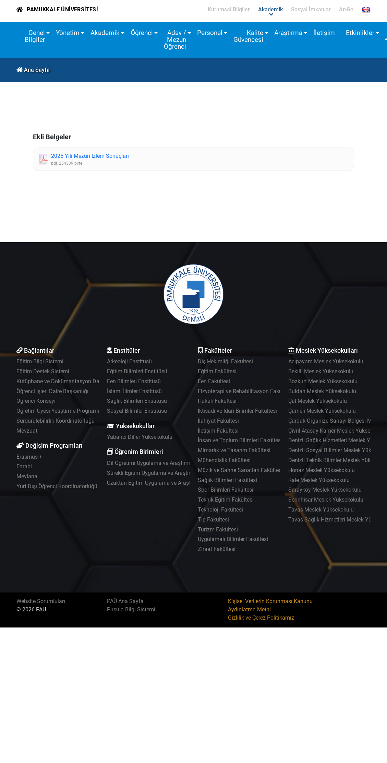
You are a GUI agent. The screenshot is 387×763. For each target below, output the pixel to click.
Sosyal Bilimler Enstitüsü (137, 411)
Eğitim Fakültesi (217, 371)
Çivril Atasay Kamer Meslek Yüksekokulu (337, 430)
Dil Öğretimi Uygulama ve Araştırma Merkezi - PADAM (171, 463)
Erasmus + (29, 457)
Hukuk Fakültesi (217, 401)
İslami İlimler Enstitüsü (134, 391)
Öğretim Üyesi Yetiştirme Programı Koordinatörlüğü (78, 411)
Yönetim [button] (68, 33)
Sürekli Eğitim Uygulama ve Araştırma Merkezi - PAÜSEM (175, 473)
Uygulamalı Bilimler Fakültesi (233, 539)
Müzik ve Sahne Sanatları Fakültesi (240, 470)
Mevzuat (26, 430)
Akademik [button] (105, 33)
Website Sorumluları (40, 601)
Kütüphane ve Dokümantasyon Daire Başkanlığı (74, 381)
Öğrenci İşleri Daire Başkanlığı (52, 391)
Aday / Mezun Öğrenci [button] (175, 39)
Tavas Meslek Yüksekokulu (321, 509)
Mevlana (26, 476)
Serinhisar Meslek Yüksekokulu (325, 499)
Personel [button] (209, 33)
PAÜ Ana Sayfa (125, 601)
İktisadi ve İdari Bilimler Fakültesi (237, 411)
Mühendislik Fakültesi (224, 460)
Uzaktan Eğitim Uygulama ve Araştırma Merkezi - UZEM (174, 483)
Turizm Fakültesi (218, 529)
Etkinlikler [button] (360, 33)
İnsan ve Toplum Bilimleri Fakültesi (240, 440)
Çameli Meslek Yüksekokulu (322, 411)
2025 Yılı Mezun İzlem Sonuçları (90, 156)
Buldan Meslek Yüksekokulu (322, 391)
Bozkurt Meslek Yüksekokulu (323, 381)
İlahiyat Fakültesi (218, 421)
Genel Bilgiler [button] (35, 36)
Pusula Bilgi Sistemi (131, 609)
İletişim (324, 33)
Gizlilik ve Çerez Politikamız (261, 617)
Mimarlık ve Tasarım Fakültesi (234, 450)
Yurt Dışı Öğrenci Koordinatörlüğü (56, 486)
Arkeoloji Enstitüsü (129, 361)
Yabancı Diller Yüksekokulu (139, 437)
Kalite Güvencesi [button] (248, 36)
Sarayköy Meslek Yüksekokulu (325, 489)
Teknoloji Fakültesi (220, 509)
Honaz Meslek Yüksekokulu (321, 470)
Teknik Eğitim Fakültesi (226, 499)
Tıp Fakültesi (213, 519)
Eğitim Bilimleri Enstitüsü (137, 371)
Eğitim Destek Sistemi (42, 371)
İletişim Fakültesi (218, 430)
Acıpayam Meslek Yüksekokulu (325, 361)
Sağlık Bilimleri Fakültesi (227, 480)
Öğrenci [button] (142, 33)
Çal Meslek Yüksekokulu (317, 401)
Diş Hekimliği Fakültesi (225, 361)
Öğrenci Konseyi (36, 401)
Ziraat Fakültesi (216, 549)
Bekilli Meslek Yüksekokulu (320, 371)
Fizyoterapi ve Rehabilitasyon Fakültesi (245, 391)
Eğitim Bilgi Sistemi (39, 361)
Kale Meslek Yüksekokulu (319, 480)
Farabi (24, 466)
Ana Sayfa (37, 70)
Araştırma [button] (288, 33)
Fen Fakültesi (214, 381)
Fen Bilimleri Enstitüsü (134, 381)
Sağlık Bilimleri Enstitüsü (137, 401)
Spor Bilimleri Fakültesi (225, 489)
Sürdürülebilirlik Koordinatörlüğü (55, 421)
